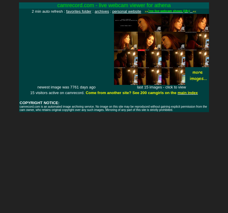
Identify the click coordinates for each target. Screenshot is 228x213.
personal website (126, 11)
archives (102, 11)
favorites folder (78, 11)
